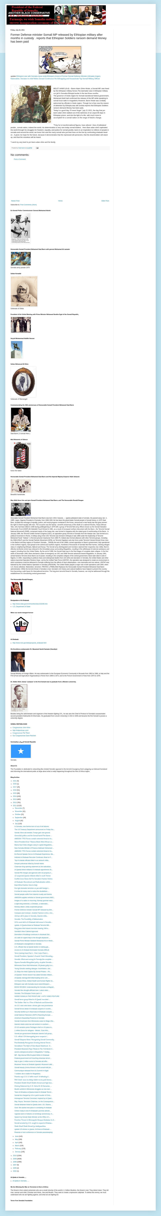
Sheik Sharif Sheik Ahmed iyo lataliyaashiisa (30, 1126)
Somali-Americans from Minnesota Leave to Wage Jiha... (34, 1021)
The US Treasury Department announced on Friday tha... (35, 829)
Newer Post (15, 201)
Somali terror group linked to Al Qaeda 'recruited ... (32, 999)
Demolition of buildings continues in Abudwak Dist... (33, 934)
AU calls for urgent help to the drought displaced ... (32, 938)
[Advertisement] (60, 180)
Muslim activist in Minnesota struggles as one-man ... (33, 1089)
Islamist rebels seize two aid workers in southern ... (32, 1024)
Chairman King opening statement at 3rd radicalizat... (33, 867)
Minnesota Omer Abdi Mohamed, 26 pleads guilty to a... (34, 965)
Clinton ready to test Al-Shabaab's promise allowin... (33, 1111)
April (16, 1142)
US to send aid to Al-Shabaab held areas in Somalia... (33, 922)
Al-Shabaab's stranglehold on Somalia (28, 944)
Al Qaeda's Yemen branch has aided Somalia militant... (34, 975)
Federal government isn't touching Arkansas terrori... (33, 1058)
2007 (15, 1165)
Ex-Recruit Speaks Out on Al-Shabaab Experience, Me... (34, 854)
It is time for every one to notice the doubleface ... (32, 891)
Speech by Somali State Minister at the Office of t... (32, 1117)
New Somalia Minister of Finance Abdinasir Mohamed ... (34, 848)
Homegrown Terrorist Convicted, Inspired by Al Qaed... (34, 1098)
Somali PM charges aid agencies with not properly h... (33, 873)
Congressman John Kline (21, 728)
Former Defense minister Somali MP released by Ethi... (34, 910)
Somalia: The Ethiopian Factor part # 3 (28, 993)
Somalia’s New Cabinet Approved (26, 931)
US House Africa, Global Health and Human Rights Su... (34, 981)
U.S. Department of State (21, 606)
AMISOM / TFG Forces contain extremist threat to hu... (34, 839)
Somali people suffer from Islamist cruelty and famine (33, 894)
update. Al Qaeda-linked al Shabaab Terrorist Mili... (32, 925)
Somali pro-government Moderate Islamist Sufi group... (34, 1033)
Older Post (105, 201)
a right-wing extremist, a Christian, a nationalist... (32, 904)
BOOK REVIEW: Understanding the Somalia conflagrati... (35, 987)
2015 (15, 793)
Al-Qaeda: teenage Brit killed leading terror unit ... (32, 978)
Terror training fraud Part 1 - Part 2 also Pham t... (32, 953)
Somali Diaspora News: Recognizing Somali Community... (35, 1040)
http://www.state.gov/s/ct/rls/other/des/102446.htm (30, 604)
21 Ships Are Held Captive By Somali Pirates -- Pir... (33, 972)
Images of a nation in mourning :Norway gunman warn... (34, 900)
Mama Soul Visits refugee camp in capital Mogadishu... (34, 845)
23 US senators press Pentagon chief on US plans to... (34, 1027)
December (19, 808)
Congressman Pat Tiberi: (21, 733)
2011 (15, 805)
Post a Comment (20, 159)
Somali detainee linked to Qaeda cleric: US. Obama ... (33, 1105)
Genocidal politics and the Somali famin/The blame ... (33, 836)
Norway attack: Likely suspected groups (28, 907)
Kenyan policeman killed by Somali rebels (29, 863)
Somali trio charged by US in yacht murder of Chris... (33, 1095)
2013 (15, 799)
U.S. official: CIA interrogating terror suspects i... (31, 1036)
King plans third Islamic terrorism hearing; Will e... (32, 928)
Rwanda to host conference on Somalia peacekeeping (34, 1132)
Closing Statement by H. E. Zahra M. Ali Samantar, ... (33, 1086)
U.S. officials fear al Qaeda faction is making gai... (32, 947)
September (19, 818)
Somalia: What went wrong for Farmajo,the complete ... (34, 959)
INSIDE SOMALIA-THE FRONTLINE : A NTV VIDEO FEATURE (37, 996)
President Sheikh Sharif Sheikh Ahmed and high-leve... (34, 1083)
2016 (15, 790)
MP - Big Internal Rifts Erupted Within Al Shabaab (32, 1055)
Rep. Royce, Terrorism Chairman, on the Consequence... (34, 1101)
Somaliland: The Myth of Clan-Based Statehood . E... (33, 1046)
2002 (15, 1171)
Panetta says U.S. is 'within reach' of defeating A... (32, 1077)
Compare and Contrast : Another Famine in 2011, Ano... (34, 913)
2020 (15, 784)
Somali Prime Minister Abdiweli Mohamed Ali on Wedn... (34, 941)
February (18, 1149)
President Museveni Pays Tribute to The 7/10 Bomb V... (34, 1049)
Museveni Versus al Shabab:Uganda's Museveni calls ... (34, 1064)
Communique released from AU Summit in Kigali (31, 1071)
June (17, 1136)
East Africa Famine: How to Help (26, 885)
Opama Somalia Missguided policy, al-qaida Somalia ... (34, 962)
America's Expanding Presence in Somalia (29, 1018)
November (19, 811)
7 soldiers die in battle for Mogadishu (27, 1074)
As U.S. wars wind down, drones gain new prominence (34, 1006)
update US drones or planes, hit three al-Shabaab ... (33, 1129)
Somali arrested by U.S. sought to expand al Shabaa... (34, 1123)
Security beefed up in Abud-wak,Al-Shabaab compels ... (34, 1012)
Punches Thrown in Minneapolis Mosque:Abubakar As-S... (35, 1120)
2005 (15, 1168)
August (17, 821)
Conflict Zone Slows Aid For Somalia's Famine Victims (34, 879)
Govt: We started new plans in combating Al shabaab (33, 1108)
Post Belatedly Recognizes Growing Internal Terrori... (33, 1043)
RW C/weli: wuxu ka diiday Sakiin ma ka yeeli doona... (34, 1080)
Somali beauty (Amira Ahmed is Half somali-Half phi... (33, 1067)
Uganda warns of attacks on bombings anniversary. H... (34, 1114)
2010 (15, 1156)
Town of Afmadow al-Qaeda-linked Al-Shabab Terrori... (34, 1092)
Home (60, 201)
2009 (15, 1159)
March (17, 1145)
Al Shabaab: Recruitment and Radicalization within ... (33, 882)
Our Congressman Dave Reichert (24, 736)
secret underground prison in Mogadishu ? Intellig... (33, 1052)
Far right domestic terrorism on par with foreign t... (32, 888)
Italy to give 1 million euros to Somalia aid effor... (31, 1061)
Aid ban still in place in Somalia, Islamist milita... (31, 916)
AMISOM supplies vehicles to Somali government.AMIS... (35, 897)
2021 (15, 781)
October (18, 814)
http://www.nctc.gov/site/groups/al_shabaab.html (29, 643)
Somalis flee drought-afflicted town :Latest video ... (32, 990)
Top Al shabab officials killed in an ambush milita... (32, 860)
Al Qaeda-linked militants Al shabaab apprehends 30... (34, 870)
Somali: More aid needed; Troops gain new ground (32, 833)
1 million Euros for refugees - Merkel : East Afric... (32, 1030)
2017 (15, 787)
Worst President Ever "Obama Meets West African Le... (34, 842)
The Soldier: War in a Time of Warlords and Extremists (34, 1003)
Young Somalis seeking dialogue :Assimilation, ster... (33, 969)
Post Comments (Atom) (28, 205)
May (16, 1139)
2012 (15, 802)
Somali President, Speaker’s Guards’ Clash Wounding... (34, 956)
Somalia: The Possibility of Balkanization (29, 919)
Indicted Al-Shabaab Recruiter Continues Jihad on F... (33, 857)
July (16, 824)
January (18, 1152)
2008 (15, 1162)
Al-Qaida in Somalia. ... (21, 1181)
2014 (15, 796)
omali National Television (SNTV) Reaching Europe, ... (34, 1015)
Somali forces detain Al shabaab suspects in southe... (33, 1009)
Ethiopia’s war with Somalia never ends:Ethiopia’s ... (33, 984)
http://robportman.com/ (21, 730)
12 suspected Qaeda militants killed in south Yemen (33, 876)
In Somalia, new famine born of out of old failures (32, 826)
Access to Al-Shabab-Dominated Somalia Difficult (32, 950)
